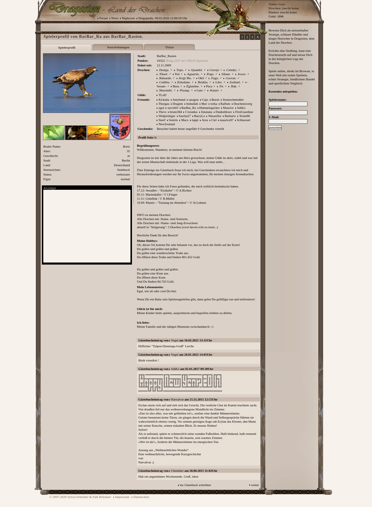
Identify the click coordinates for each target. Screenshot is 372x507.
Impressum (122, 497)
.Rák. (233, 86)
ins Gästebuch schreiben (195, 485)
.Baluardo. (165, 78)
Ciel (214, 120)
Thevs (162, 112)
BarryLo (199, 116)
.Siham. (226, 74)
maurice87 (226, 120)
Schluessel (243, 120)
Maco (184, 120)
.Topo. (180, 70)
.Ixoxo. (241, 74)
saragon (193, 99)
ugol (161, 107)
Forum (103, 18)
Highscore (128, 18)
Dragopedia (145, 18)
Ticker (169, 47)
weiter (255, 485)
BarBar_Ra (189, 107)
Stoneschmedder (233, 99)
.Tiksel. (163, 74)
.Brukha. (202, 82)
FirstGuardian (244, 112)
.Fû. (221, 86)
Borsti (215, 99)
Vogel (174, 340)
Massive (228, 107)
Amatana (206, 112)
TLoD (162, 95)
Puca (209, 86)
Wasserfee (214, 116)
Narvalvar (177, 399)
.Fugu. (214, 78)
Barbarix (230, 116)
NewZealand (166, 124)
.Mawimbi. (165, 90)
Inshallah (192, 103)
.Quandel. (196, 70)
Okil (201, 78)
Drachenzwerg (243, 103)
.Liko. (218, 82)
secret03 (172, 107)
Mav (204, 103)
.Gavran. (230, 78)
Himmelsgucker (209, 107)
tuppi (195, 120)
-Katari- (214, 90)
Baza (176, 86)
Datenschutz (141, 497)
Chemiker (177, 470)
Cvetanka (191, 112)
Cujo (205, 99)
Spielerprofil (66, 47)
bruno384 (176, 112)
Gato (199, 90)
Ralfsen (225, 103)
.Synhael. (235, 82)
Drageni (178, 103)
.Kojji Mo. (185, 78)
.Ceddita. (164, 82)
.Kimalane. (184, 82)
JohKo (241, 107)
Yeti (177, 74)
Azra (205, 120)
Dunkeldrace (224, 112)
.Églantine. (193, 86)
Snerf (161, 120)
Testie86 (244, 116)
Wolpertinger (166, 116)
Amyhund (179, 99)
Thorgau (163, 103)
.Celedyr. (231, 70)
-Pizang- (184, 90)
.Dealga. (163, 70)
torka (213, 103)
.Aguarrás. (193, 74)
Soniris (173, 120)
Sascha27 (185, 116)
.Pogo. (210, 74)
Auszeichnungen (118, 47)
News (115, 18)
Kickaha (163, 99)
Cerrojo (214, 70)
